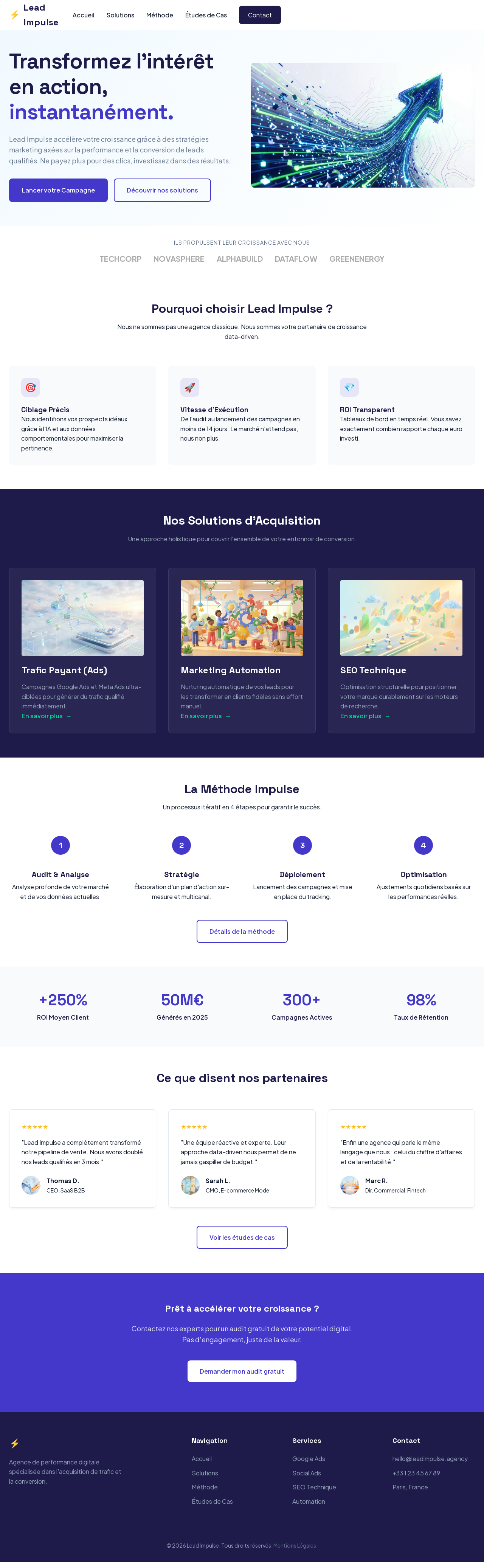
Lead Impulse (34, 15)
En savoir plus (47, 716)
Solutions (120, 15)
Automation (308, 1501)
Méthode (159, 15)
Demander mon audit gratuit (242, 1371)
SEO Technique (314, 1487)
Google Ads (308, 1459)
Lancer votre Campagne (58, 190)
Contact (260, 15)
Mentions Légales (294, 1545)
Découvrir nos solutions (162, 190)
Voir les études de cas (242, 1237)
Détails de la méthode (242, 931)
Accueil (84, 15)
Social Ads (306, 1473)
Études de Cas (206, 15)
